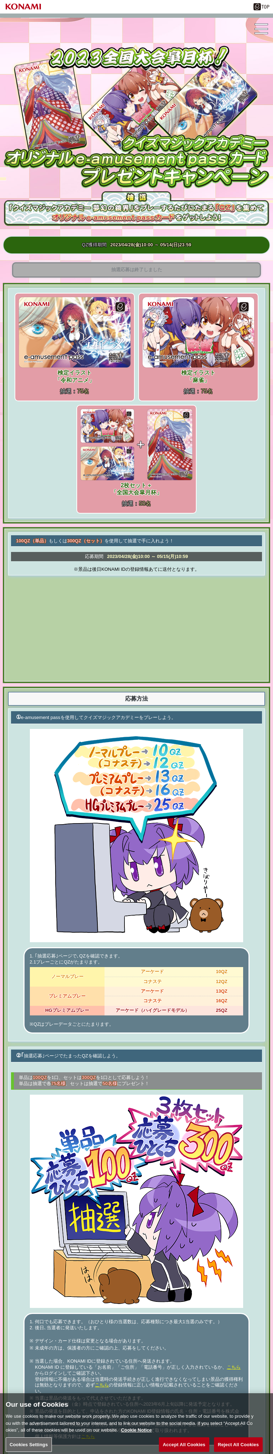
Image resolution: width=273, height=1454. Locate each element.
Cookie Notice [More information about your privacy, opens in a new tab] (136, 1435)
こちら (234, 1367)
